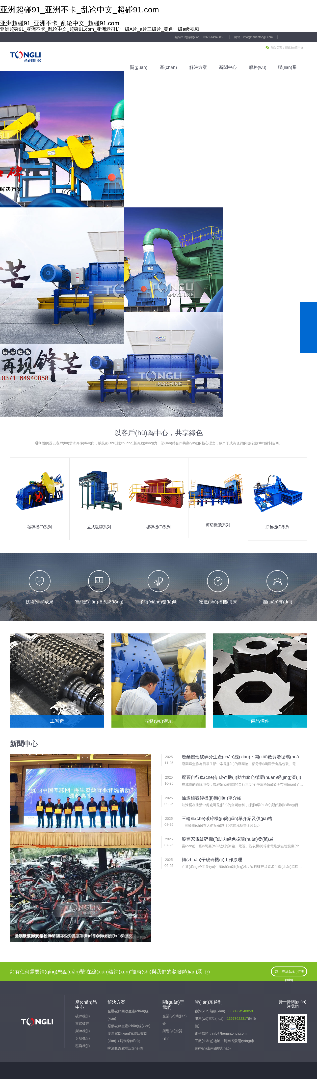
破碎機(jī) (82, 1016)
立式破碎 (82, 1023)
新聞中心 (228, 67)
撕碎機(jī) (82, 1031)
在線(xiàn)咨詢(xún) (288, 975)
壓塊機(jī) (82, 1046)
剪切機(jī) (82, 1038)
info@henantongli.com (258, 37)
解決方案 (198, 67)
